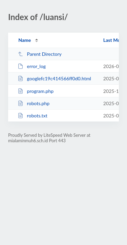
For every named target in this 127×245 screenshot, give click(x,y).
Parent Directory (40, 54)
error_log (32, 66)
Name (24, 40)
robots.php (33, 103)
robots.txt (32, 115)
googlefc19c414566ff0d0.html (54, 78)
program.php (36, 91)
